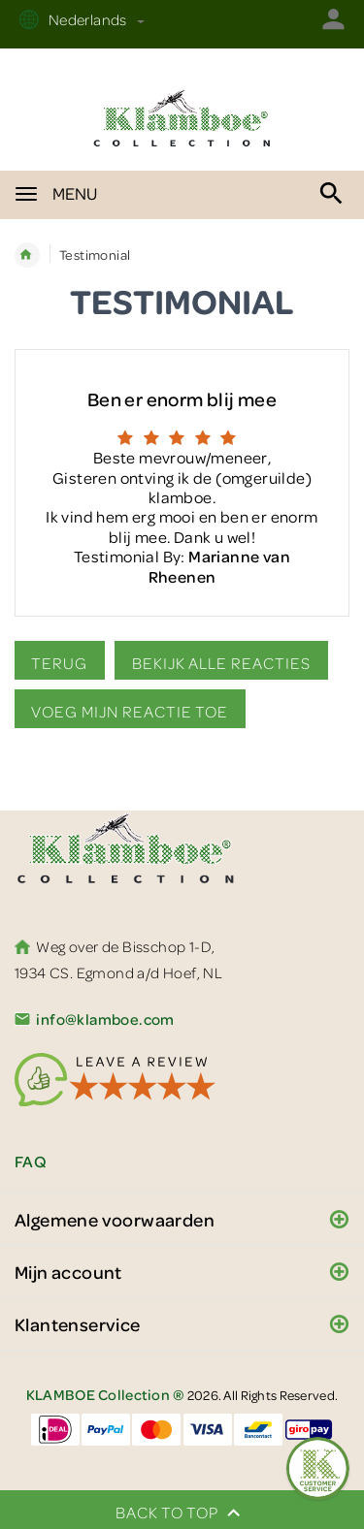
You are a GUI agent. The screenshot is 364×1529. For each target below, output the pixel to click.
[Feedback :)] (317, 1468)
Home (27, 255)
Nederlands (94, 19)
